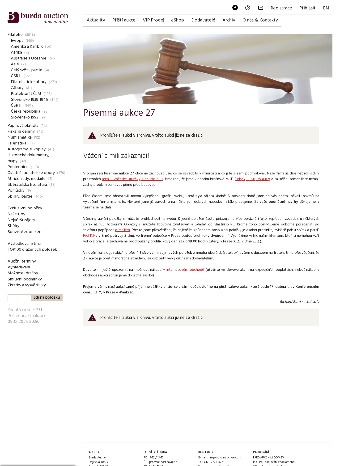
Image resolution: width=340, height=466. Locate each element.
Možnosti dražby (24, 273)
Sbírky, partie (20, 196)
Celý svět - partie (27, 70)
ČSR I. (16, 76)
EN (326, 8)
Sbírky (13, 225)
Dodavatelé (205, 20)
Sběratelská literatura (28, 184)
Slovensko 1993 (25, 117)
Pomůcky (16, 190)
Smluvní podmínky (25, 279)
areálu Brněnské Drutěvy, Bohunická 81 (132, 179)
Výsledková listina (25, 243)
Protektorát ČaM (27, 93)
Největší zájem (21, 220)
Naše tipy (16, 214)
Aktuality (96, 20)
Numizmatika (20, 137)
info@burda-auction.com (224, 457)
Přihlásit (307, 8)
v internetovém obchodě (183, 270)
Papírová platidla (23, 125)
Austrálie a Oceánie (29, 58)
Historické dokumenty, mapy (29, 158)
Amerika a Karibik (27, 46)
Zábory (17, 87)
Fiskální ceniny (21, 131)
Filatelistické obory (28, 81)
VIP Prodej (154, 20)
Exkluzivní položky (25, 208)
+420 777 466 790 (215, 462)
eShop (178, 20)
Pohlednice (18, 166)
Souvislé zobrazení (25, 231)
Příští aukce (124, 20)
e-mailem (122, 230)
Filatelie (15, 34)
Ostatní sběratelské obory (32, 172)
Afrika (16, 52)
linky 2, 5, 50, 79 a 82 (252, 179)
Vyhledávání (19, 267)
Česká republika (25, 111)
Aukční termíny (22, 261)
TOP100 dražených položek (33, 249)
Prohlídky (90, 236)
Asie (15, 64)
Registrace (280, 8)
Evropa (17, 40)
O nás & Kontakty (262, 20)
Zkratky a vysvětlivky (28, 285)
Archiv (230, 20)
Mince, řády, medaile (27, 178)
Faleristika (17, 143)
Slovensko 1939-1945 (30, 99)
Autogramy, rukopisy (27, 149)
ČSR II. (17, 105)
